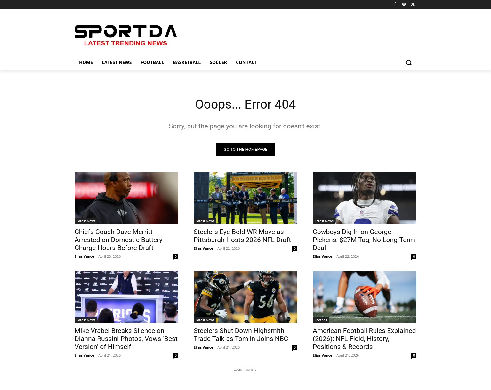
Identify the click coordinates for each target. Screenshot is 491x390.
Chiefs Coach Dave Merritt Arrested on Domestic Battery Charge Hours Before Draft (119, 240)
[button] (408, 62)
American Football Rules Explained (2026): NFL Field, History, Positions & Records (364, 339)
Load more (246, 369)
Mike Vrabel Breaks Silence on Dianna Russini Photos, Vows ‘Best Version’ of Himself (126, 339)
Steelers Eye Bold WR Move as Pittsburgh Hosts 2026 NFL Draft (242, 236)
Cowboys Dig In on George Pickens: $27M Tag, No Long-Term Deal (364, 240)
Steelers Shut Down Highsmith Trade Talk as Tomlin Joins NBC (241, 335)
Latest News (85, 221)
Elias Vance (84, 256)
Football (321, 320)
